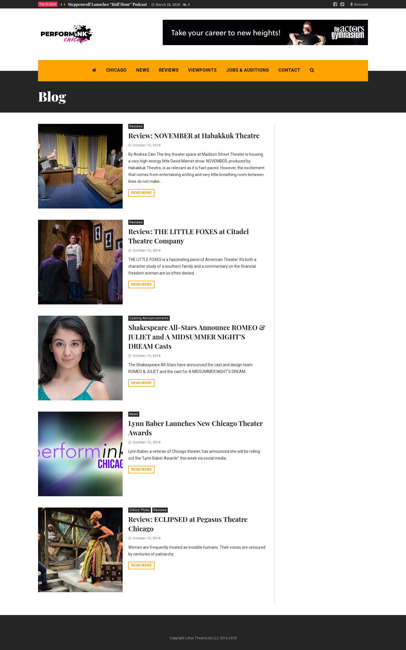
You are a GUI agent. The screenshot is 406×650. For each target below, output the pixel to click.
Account (361, 4)
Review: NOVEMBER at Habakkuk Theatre (194, 135)
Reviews (136, 126)
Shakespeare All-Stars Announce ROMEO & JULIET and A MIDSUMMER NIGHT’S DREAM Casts (196, 336)
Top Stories (47, 4)
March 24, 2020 (168, 5)
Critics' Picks (139, 510)
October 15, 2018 (146, 145)
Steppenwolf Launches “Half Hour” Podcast (107, 4)
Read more (141, 193)
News (133, 414)
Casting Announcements (149, 318)
